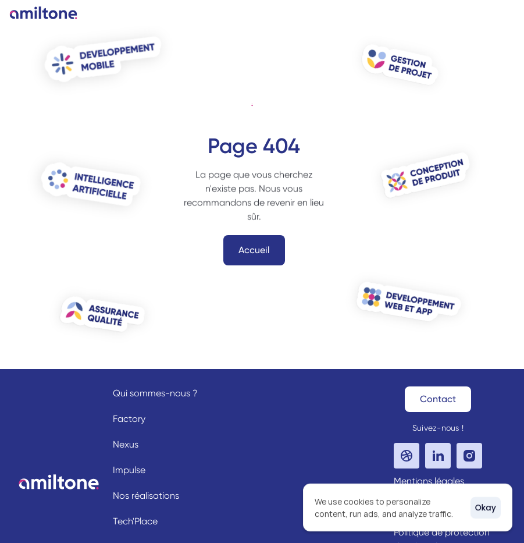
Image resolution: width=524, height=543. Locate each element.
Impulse (129, 469)
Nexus (125, 444)
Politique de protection (442, 532)
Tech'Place (135, 521)
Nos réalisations (146, 495)
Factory (129, 418)
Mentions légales (429, 481)
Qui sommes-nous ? (155, 393)
